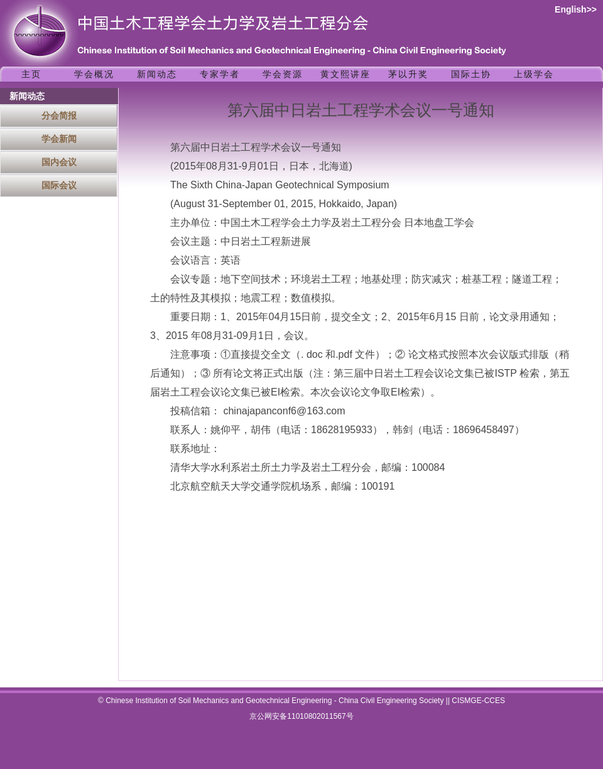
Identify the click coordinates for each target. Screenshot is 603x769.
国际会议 (59, 185)
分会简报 (59, 115)
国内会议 (59, 162)
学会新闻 (59, 139)
